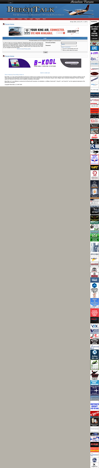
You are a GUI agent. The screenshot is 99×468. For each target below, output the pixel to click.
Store (44, 19)
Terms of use (20, 48)
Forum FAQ (15, 74)
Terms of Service (8, 74)
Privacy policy (27, 48)
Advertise (5, 19)
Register (38, 19)
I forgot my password (65, 47)
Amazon (13, 19)
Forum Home (9, 24)
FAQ (26, 19)
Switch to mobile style (45, 72)
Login (31, 19)
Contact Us (21, 74)
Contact (20, 19)
